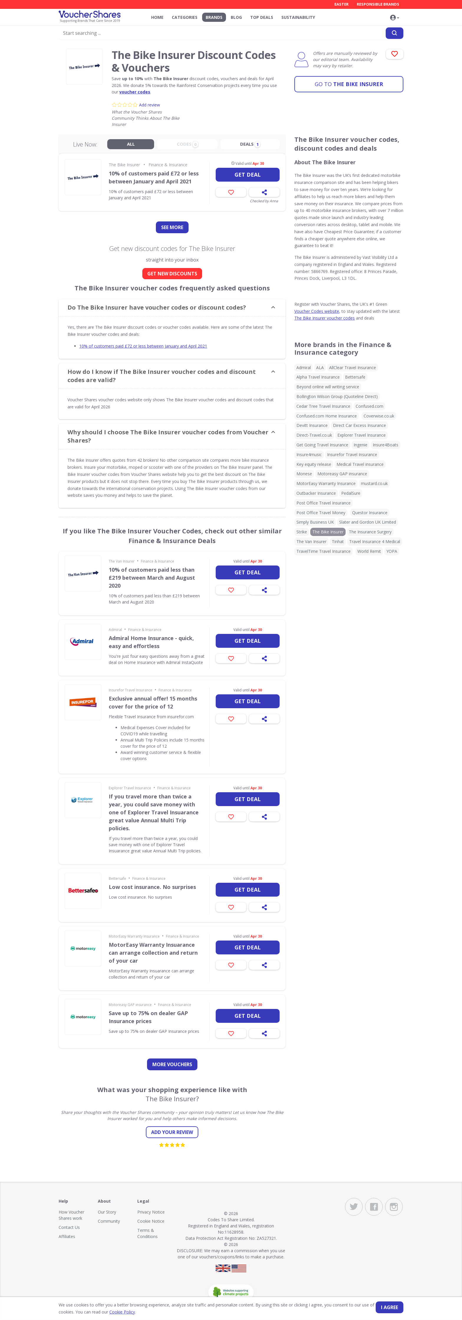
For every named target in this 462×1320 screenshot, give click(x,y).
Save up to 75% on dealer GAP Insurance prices (148, 1017)
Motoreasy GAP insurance (130, 1004)
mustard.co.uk (374, 483)
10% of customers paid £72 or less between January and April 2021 (154, 177)
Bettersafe (117, 878)
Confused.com (369, 406)
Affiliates (67, 1236)
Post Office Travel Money (320, 512)
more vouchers (172, 1064)
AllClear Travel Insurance (352, 367)
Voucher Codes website (316, 311)
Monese (304, 473)
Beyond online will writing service (327, 386)
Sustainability (298, 17)
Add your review (172, 1132)
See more (172, 227)
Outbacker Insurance (316, 493)
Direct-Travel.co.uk (314, 435)
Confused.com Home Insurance (326, 416)
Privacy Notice (151, 1212)
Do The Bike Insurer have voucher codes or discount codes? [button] (156, 307)
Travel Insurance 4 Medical (374, 541)
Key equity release (313, 464)
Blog (236, 17)
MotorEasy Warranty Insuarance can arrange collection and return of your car (153, 952)
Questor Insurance (369, 512)
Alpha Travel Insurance (318, 377)
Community (109, 1221)
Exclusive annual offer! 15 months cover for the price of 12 (153, 702)
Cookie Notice (150, 1221)
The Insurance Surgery (370, 532)
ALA (320, 367)
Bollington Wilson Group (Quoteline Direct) (337, 396)
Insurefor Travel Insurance (130, 690)
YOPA (391, 551)
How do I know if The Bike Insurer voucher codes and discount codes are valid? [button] (161, 376)
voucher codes (134, 92)
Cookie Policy (122, 1312)
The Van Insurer (122, 561)
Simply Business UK (315, 522)
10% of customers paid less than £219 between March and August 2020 (152, 577)
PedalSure (350, 493)
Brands (214, 17)
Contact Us (69, 1227)
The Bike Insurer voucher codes (324, 318)
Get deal (248, 174)
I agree (389, 1307)
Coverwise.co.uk (379, 416)
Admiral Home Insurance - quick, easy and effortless (151, 642)
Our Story (107, 1212)
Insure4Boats (385, 445)
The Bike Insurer (349, 84)
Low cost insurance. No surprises (152, 886)
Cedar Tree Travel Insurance (323, 406)
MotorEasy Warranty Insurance (134, 936)
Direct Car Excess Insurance (359, 425)
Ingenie (360, 445)
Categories (184, 17)
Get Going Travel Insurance (322, 445)
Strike (301, 532)
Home (157, 17)
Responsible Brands (378, 4)
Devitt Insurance (312, 425)
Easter (341, 4)
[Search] (394, 33)
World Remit (369, 551)
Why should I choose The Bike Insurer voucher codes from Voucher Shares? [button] (167, 436)
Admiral (115, 629)
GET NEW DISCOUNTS (172, 273)
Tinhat (338, 541)
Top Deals (261, 17)
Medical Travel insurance (360, 464)
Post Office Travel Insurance (323, 503)
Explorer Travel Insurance (130, 787)
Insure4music (309, 454)
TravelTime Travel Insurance (323, 551)
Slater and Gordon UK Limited (367, 522)
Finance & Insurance (167, 164)
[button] (394, 18)
